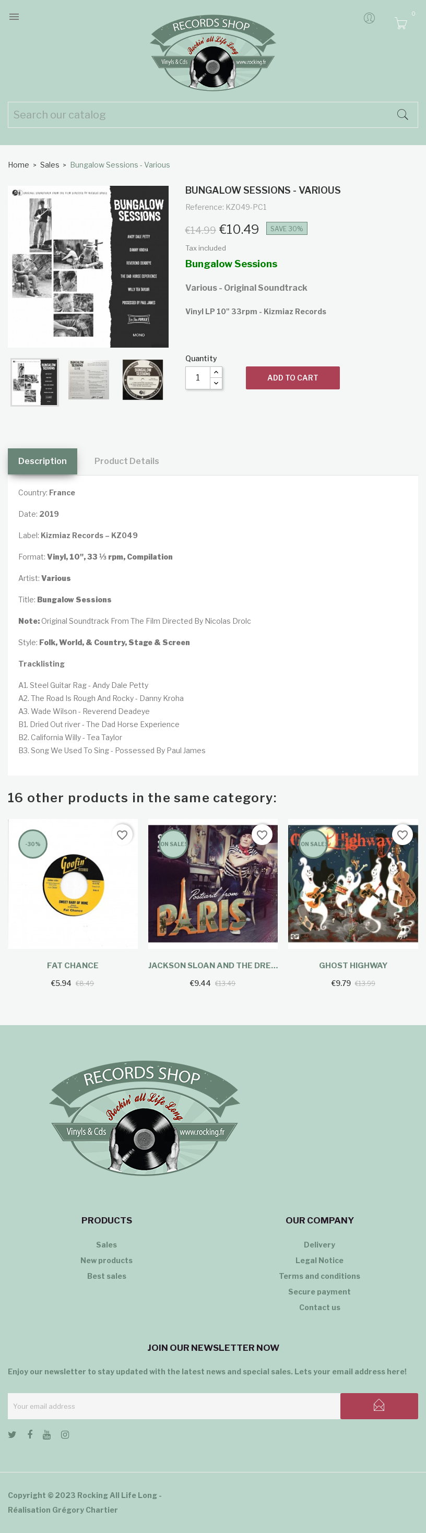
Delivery (319, 1244)
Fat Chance (73, 965)
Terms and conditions (319, 1275)
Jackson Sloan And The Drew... (213, 965)
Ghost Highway (353, 965)
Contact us (319, 1307)
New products (106, 1260)
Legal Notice (319, 1260)
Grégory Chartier (85, 1509)
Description (42, 461)
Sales (106, 1244)
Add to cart (292, 377)
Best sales (106, 1275)
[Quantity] (197, 377)
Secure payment (319, 1291)
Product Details (126, 461)
